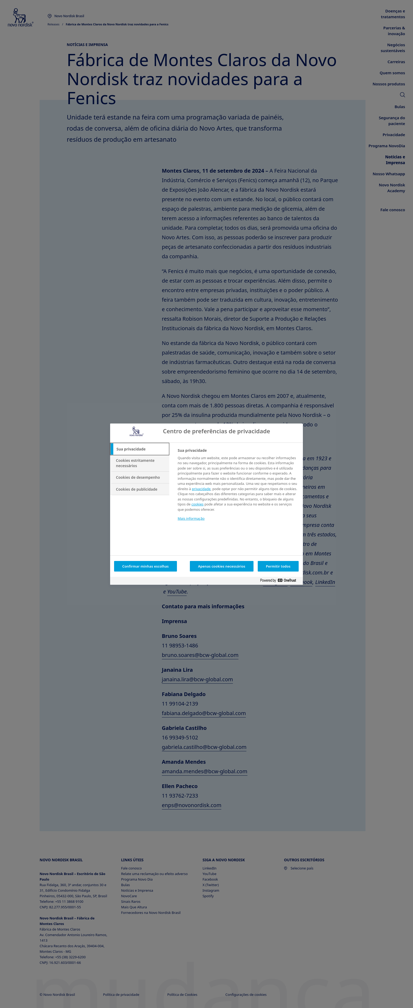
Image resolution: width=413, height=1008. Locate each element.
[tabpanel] (238, 488)
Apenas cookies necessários (221, 566)
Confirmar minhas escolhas (145, 566)
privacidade (201, 488)
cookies (197, 504)
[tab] (140, 449)
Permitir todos (278, 566)
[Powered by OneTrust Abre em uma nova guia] (280, 581)
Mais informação (191, 518)
